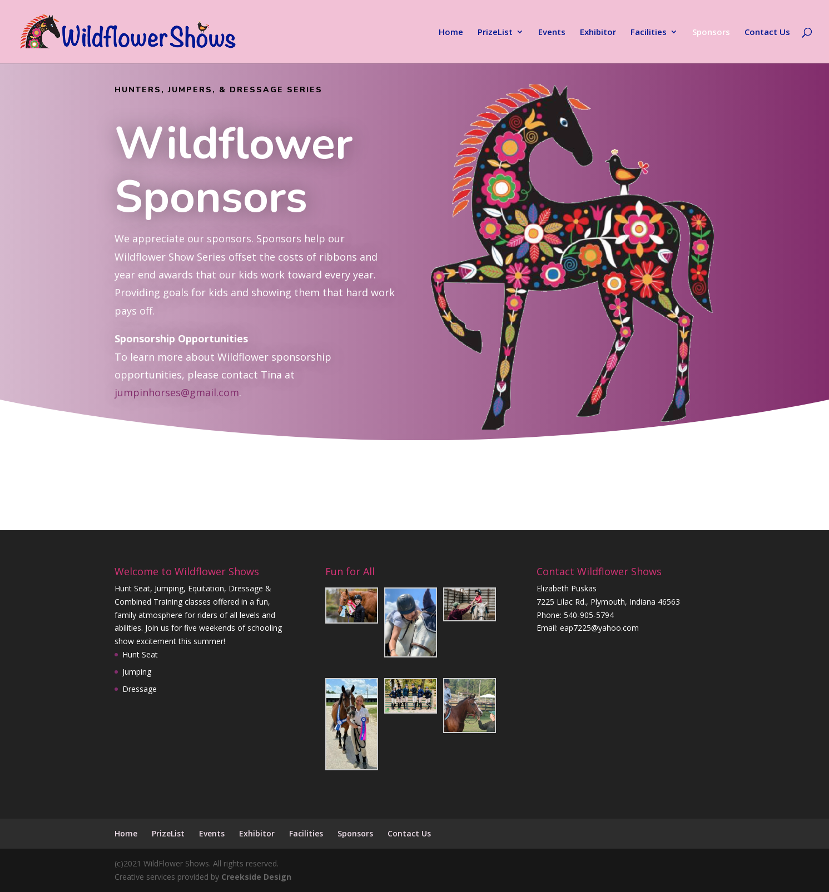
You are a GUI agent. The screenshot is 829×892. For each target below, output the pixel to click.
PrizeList (495, 32)
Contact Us (767, 32)
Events (551, 32)
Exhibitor (598, 32)
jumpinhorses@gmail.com (177, 392)
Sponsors (711, 32)
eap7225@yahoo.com (599, 627)
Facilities (649, 32)
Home (451, 32)
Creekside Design (256, 876)
